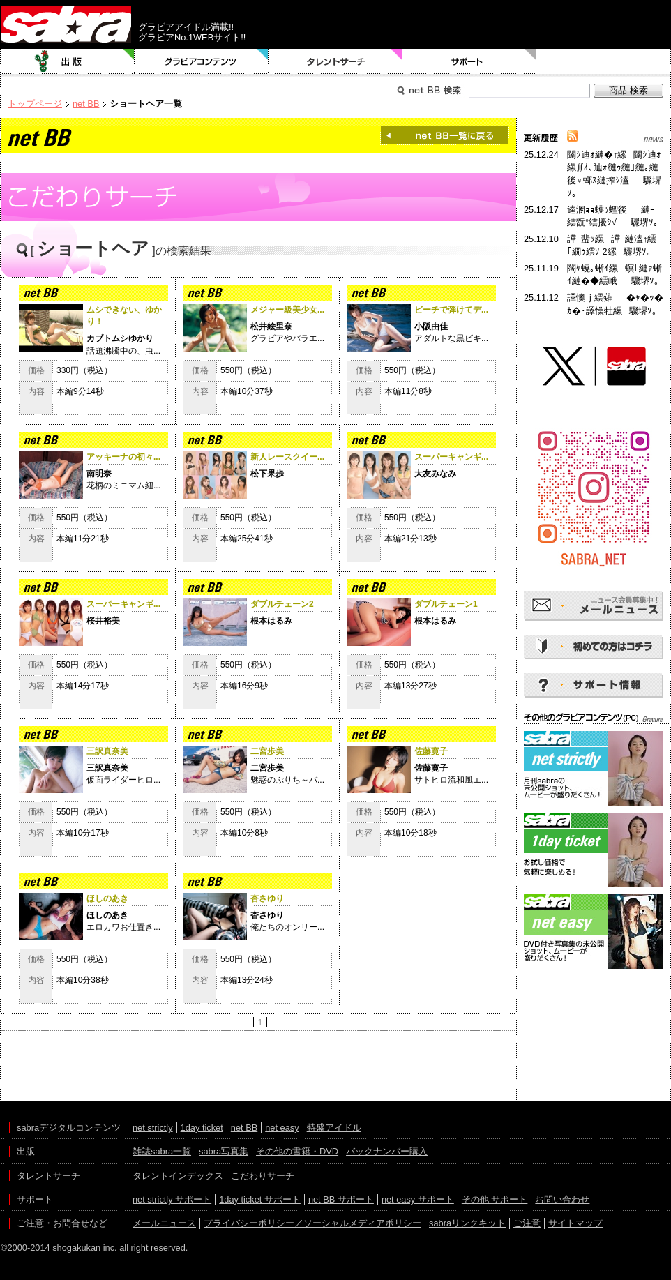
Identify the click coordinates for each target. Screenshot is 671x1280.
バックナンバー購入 (387, 1151)
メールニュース (164, 1223)
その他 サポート (495, 1199)
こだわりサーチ (262, 1175)
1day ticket (202, 1127)
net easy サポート (418, 1199)
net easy (282, 1127)
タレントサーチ (335, 61)
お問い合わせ (562, 1199)
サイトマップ (575, 1223)
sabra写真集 (223, 1151)
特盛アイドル (334, 1127)
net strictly (153, 1127)
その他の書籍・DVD (297, 1151)
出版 (68, 61)
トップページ (35, 103)
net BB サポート (341, 1199)
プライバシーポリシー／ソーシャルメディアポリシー (312, 1223)
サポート (469, 61)
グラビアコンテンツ (202, 61)
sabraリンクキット (467, 1223)
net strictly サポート (172, 1199)
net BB (86, 103)
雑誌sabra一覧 (162, 1151)
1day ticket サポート (260, 1199)
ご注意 (527, 1223)
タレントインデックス (178, 1175)
